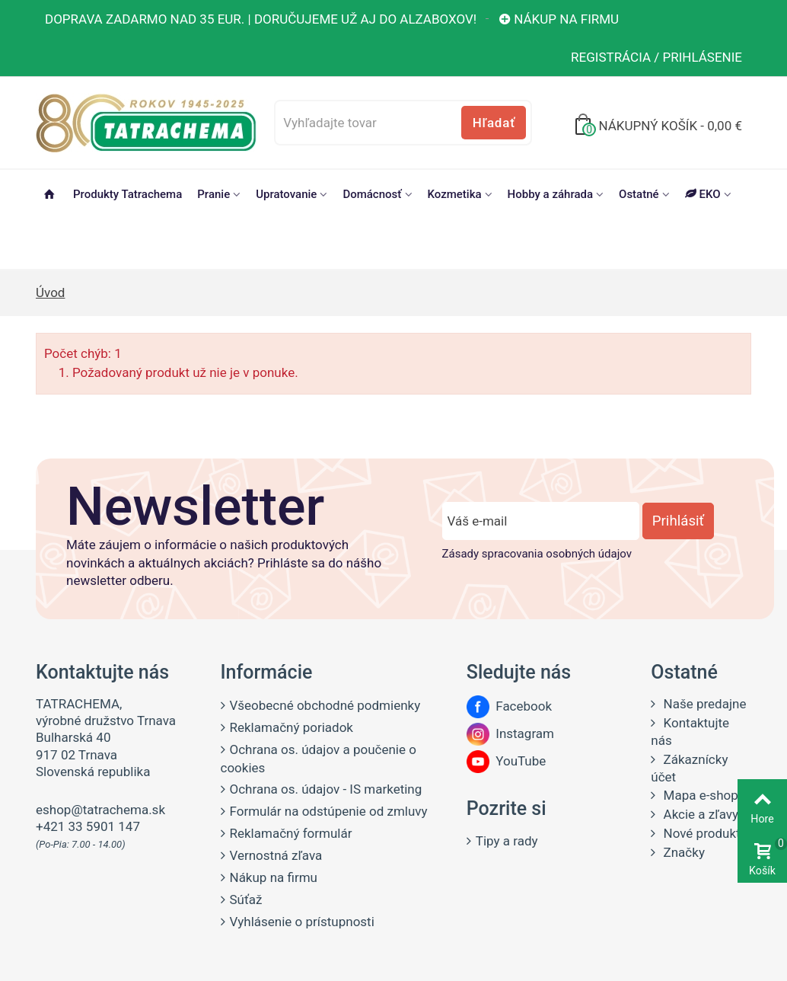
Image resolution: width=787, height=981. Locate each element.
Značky (682, 852)
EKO (703, 194)
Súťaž (246, 899)
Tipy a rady (507, 840)
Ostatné (639, 194)
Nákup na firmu (558, 19)
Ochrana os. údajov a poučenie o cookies (318, 758)
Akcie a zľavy (699, 814)
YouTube (506, 761)
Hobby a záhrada (550, 194)
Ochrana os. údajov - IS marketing (326, 789)
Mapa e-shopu (702, 795)
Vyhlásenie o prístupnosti (302, 921)
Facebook (509, 706)
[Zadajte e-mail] (540, 521)
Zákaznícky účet (689, 768)
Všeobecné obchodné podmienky (325, 705)
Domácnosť (372, 194)
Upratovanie (286, 194)
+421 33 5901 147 (88, 826)
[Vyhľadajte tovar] (403, 122)
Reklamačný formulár (291, 833)
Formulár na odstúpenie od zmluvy (329, 811)
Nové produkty (703, 833)
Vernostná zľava (276, 855)
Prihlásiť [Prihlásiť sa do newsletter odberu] (678, 521)
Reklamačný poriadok (291, 727)
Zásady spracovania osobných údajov (537, 554)
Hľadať (494, 122)
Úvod (50, 292)
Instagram (510, 733)
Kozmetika (455, 194)
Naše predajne (703, 703)
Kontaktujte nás (690, 731)
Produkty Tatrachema (127, 194)
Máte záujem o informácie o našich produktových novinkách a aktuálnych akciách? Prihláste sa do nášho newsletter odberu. (223, 563)
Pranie (213, 194)
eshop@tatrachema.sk (100, 809)
